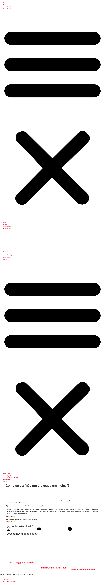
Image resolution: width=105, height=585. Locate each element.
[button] (52, 115)
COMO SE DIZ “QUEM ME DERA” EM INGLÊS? (52, 568)
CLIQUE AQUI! (10, 521)
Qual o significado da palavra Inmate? (83, 570)
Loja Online (6, 258)
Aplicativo (9, 254)
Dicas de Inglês (7, 9)
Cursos (5, 5)
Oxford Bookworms (12, 256)
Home (5, 3)
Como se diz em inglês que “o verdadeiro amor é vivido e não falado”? (21, 563)
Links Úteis (6, 252)
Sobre (5, 260)
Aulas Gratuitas (7, 7)
